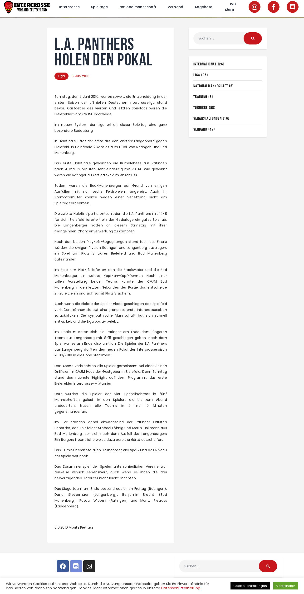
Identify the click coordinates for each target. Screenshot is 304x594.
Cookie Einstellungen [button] (250, 586)
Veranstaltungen (207, 118)
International (205, 64)
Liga (61, 76)
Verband (200, 129)
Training (200, 96)
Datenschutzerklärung (180, 588)
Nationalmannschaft (210, 86)
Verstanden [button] (285, 586)
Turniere (200, 107)
